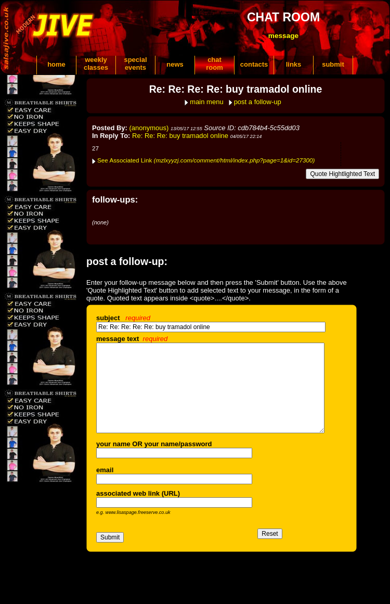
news (175, 64)
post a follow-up (257, 102)
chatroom (214, 63)
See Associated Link (206, 160)
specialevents (135, 63)
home (56, 64)
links (294, 64)
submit (333, 64)
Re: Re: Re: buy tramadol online (180, 136)
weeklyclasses (96, 63)
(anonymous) (149, 128)
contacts (254, 64)
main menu (206, 102)
